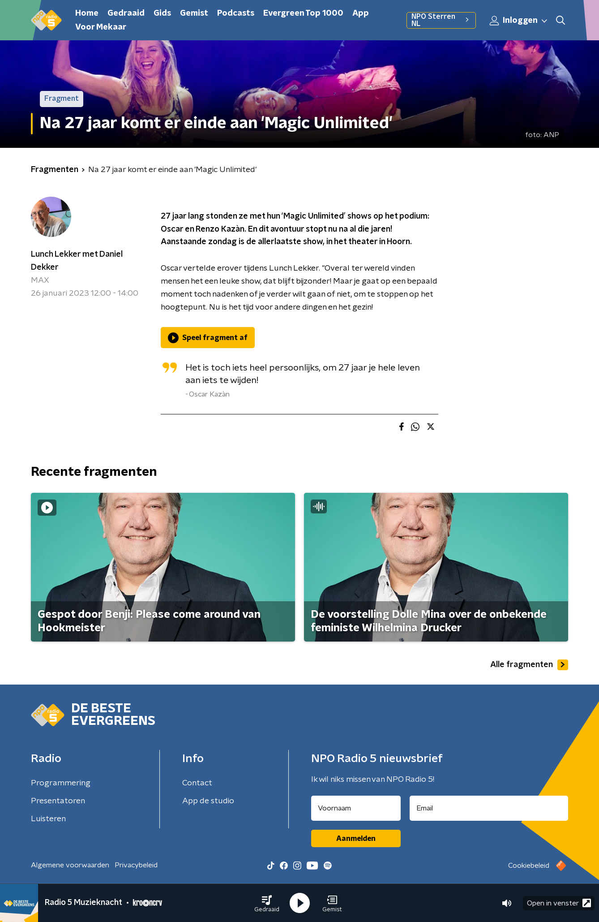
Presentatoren (58, 801)
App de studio (208, 801)
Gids (162, 13)
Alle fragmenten (529, 664)
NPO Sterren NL (441, 20)
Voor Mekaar (100, 27)
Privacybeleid (136, 865)
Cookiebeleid (528, 865)
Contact (197, 783)
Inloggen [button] (518, 21)
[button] (266, 903)
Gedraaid (126, 13)
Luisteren (48, 819)
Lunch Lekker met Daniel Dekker (77, 260)
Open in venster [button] (559, 903)
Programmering (60, 783)
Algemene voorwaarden (70, 865)
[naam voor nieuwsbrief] (356, 808)
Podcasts (235, 13)
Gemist (194, 13)
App (360, 13)
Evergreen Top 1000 (303, 13)
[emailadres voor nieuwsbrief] (489, 808)
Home (86, 13)
